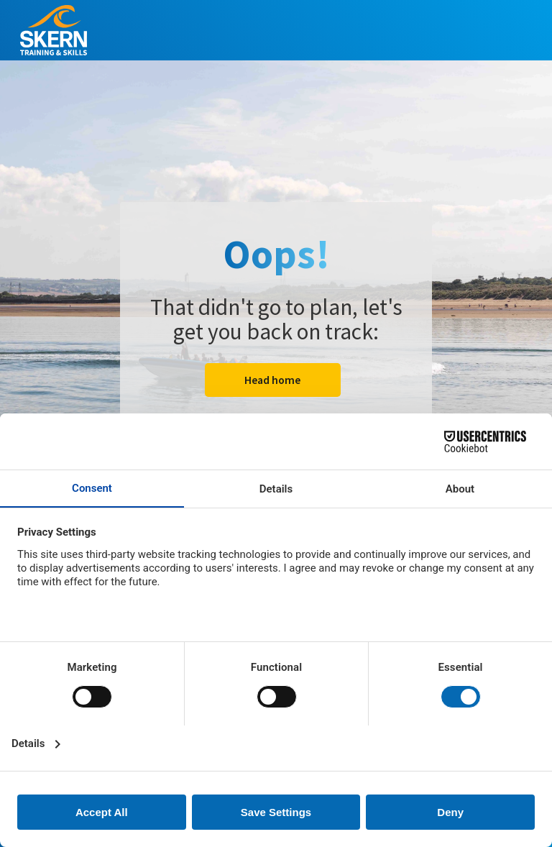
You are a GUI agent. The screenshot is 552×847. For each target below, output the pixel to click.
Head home (272, 380)
